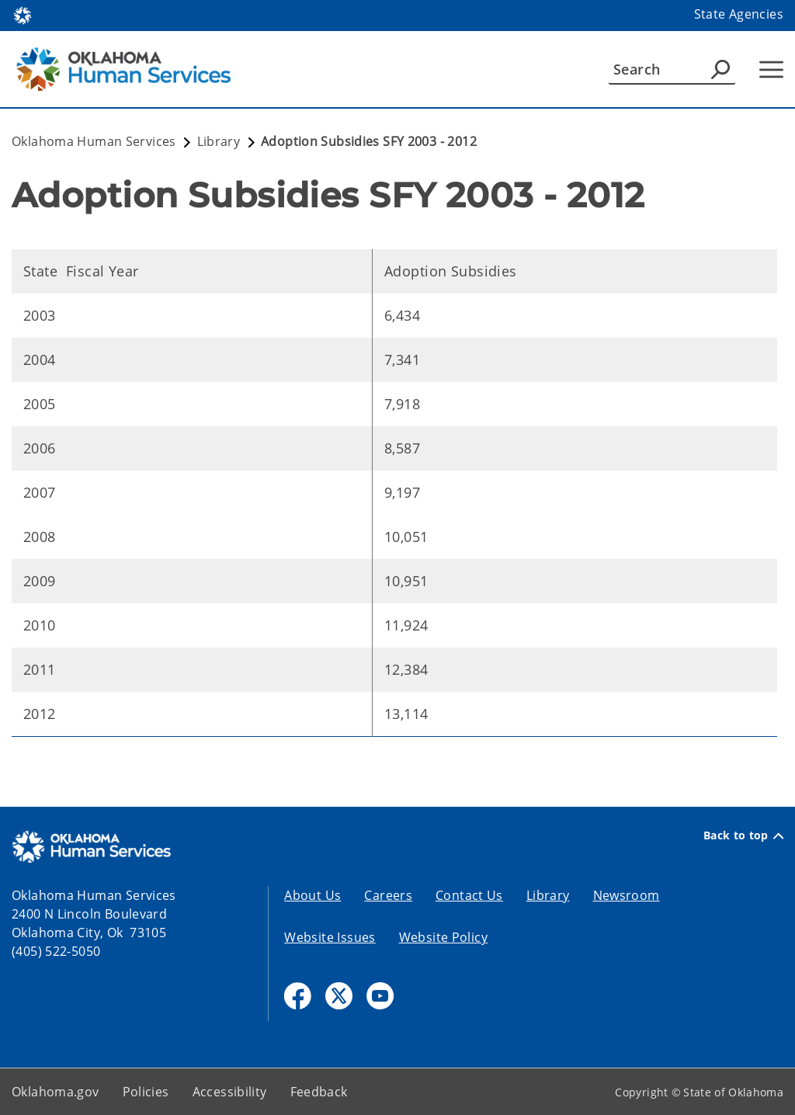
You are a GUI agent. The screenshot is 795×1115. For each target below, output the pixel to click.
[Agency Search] (720, 69)
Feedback (319, 1091)
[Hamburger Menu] (771, 69)
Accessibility (230, 1091)
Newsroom (626, 895)
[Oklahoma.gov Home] (22, 14)
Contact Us (469, 895)
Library (548, 895)
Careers (388, 895)
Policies (146, 1091)
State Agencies (738, 14)
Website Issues (329, 937)
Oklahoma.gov (55, 1091)
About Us (312, 895)
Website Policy (443, 937)
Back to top (743, 835)
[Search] (672, 69)
